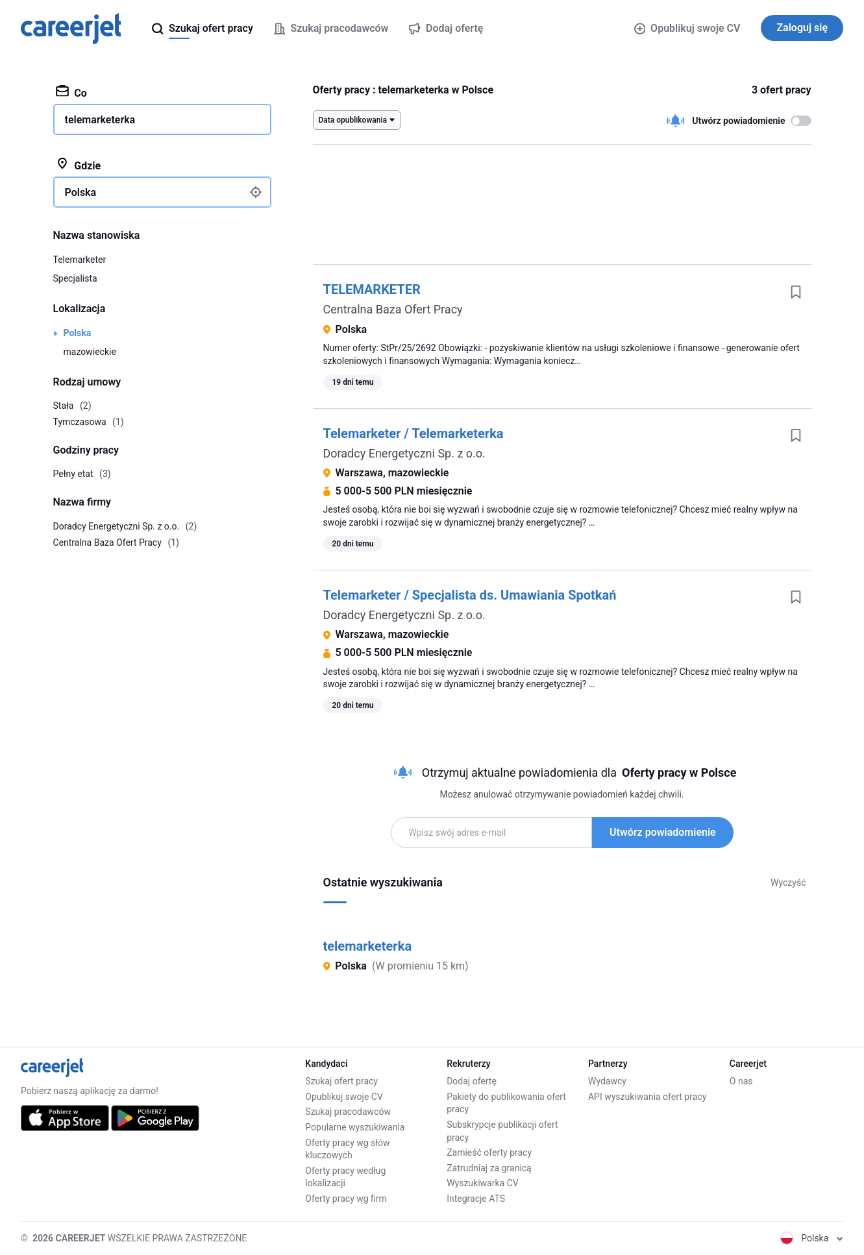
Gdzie (78, 165)
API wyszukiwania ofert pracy (647, 1096)
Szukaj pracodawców (348, 1111)
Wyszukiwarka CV (483, 1183)
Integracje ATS (476, 1198)
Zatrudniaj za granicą (489, 1168)
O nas (741, 1081)
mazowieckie (90, 352)
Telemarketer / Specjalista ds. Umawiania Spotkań (470, 595)
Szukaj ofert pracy (341, 1081)
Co (71, 92)
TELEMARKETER (372, 289)
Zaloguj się (802, 27)
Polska (78, 333)
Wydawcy (607, 1081)
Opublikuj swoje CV (687, 28)
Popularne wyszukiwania (354, 1127)
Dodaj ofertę (472, 1081)
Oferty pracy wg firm (346, 1198)
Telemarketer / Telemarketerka (413, 433)
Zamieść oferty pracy (489, 1152)
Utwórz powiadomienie (663, 832)
